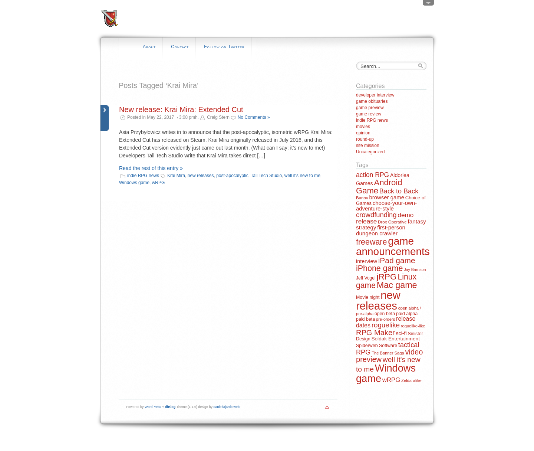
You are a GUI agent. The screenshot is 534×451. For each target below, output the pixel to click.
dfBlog (170, 407)
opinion (363, 132)
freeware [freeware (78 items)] (371, 242)
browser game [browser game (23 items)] (386, 197)
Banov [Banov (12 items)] (362, 198)
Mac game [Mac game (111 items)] (397, 285)
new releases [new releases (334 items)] (378, 300)
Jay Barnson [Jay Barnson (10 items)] (415, 269)
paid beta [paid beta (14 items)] (365, 319)
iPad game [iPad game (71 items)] (396, 260)
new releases (201, 175)
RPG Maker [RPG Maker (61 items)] (375, 333)
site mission (367, 145)
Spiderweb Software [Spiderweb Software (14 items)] (376, 345)
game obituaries (372, 101)
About (149, 46)
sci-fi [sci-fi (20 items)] (401, 333)
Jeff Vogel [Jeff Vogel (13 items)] (366, 278)
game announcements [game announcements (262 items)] (393, 246)
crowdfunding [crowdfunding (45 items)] (376, 215)
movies (363, 126)
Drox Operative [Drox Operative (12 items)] (392, 222)
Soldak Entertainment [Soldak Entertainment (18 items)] (395, 338)
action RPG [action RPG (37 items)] (372, 175)
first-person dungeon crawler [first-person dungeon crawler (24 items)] (380, 230)
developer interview (375, 95)
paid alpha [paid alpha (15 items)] (407, 313)
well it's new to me (302, 175)
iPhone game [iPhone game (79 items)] (379, 268)
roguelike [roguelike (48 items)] (386, 325)
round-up (365, 139)
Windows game (134, 182)
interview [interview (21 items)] (366, 261)
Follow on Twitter (224, 46)
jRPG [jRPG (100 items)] (386, 276)
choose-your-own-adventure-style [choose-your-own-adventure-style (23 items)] (386, 206)
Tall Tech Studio (266, 175)
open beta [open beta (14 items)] (385, 313)
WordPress (153, 407)
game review (368, 114)
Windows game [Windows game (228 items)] (386, 373)
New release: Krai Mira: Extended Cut (181, 109)
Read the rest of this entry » (151, 168)
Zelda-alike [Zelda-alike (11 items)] (411, 380)
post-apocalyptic (232, 175)
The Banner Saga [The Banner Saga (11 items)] (388, 353)
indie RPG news (143, 175)
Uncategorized (370, 151)
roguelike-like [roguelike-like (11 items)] (413, 326)
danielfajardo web (227, 407)
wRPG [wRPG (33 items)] (391, 379)
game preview (370, 107)
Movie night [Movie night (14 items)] (367, 297)
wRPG (158, 182)
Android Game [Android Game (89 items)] (379, 186)
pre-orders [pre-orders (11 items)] (385, 319)
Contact (180, 46)
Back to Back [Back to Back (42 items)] (398, 191)
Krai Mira (176, 175)
